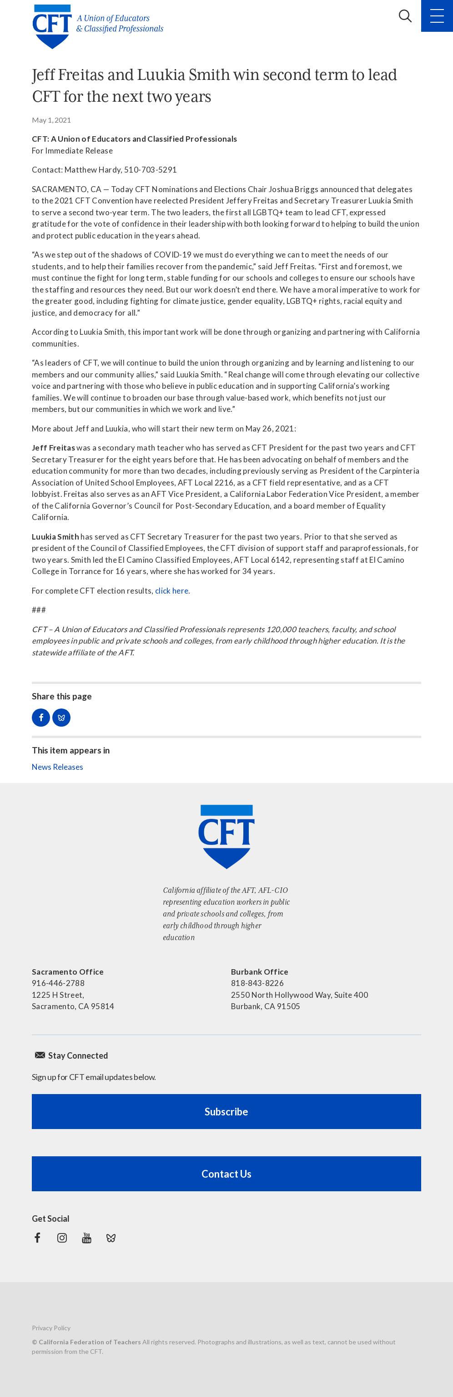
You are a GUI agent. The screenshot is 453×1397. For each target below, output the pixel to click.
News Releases (57, 767)
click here (171, 590)
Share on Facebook (41, 717)
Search (405, 16)
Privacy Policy (51, 1328)
